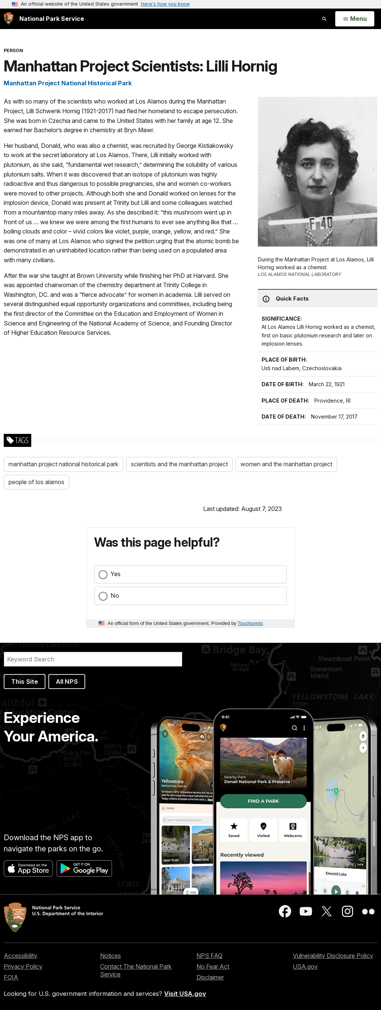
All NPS (67, 681)
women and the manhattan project (286, 464)
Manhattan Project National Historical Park (68, 83)
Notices (110, 955)
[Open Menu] (354, 19)
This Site (24, 681)
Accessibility (20, 955)
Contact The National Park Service (136, 970)
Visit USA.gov (185, 993)
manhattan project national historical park (63, 464)
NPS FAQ (209, 955)
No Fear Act (212, 966)
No (115, 595)
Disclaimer (210, 977)
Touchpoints (250, 623)
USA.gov (305, 966)
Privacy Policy (23, 966)
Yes (116, 574)
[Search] (93, 659)
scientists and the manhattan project (179, 464)
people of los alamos (36, 482)
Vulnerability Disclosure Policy (333, 955)
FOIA (11, 977)
